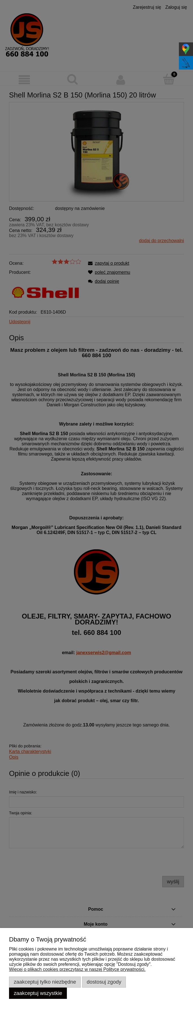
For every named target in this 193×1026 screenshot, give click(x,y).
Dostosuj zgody (104, 982)
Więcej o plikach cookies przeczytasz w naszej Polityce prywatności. (77, 969)
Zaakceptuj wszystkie (38, 993)
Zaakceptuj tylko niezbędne (45, 982)
